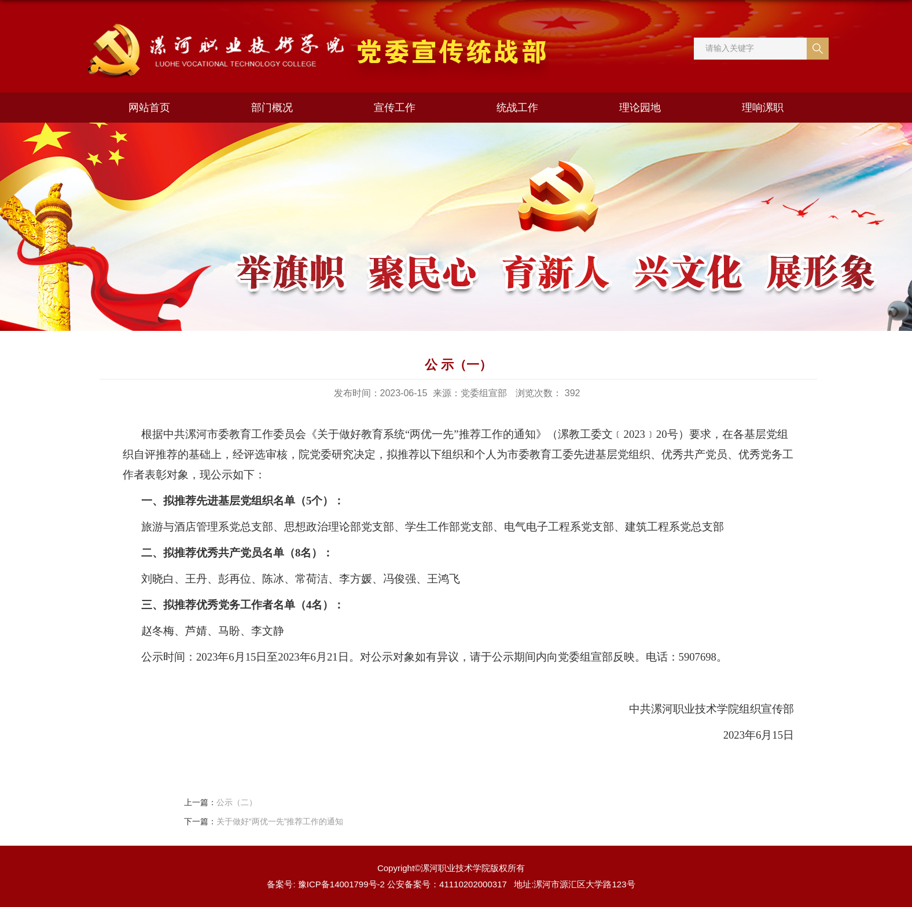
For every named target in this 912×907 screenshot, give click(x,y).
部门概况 (272, 107)
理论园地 (640, 107)
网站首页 (149, 107)
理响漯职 (763, 107)
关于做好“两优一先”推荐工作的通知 (279, 821)
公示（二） (236, 802)
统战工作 (517, 107)
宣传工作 (394, 107)
